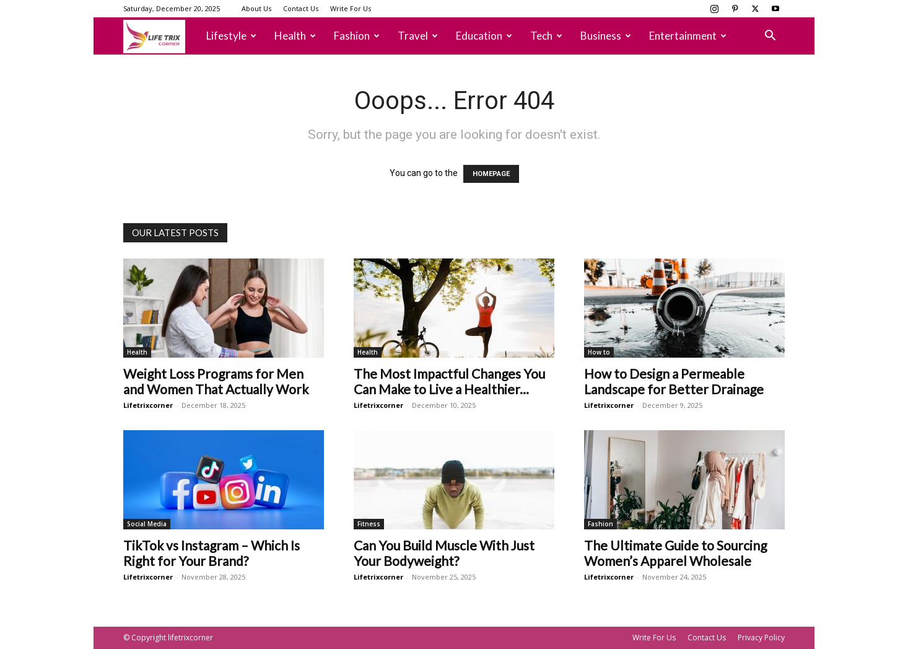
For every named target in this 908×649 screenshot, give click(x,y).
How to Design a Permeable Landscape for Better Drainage (674, 381)
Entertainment (688, 35)
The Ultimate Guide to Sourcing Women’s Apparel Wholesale (675, 552)
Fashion (357, 35)
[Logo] (160, 36)
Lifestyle (231, 35)
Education (484, 35)
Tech (546, 35)
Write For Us (350, 8)
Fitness (368, 523)
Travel (418, 35)
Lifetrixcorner (148, 405)
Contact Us (300, 8)
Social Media (147, 523)
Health (295, 35)
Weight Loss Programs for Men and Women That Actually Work (215, 381)
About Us (256, 8)
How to (599, 352)
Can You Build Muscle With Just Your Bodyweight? (444, 552)
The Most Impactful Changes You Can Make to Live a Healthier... (449, 381)
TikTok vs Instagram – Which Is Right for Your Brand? (211, 552)
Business (605, 35)
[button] (770, 37)
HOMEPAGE (491, 174)
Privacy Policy (761, 637)
